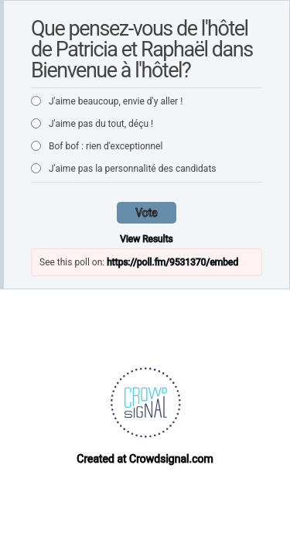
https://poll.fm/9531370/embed (172, 262)
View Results (146, 239)
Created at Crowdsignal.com (145, 459)
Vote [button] (146, 213)
